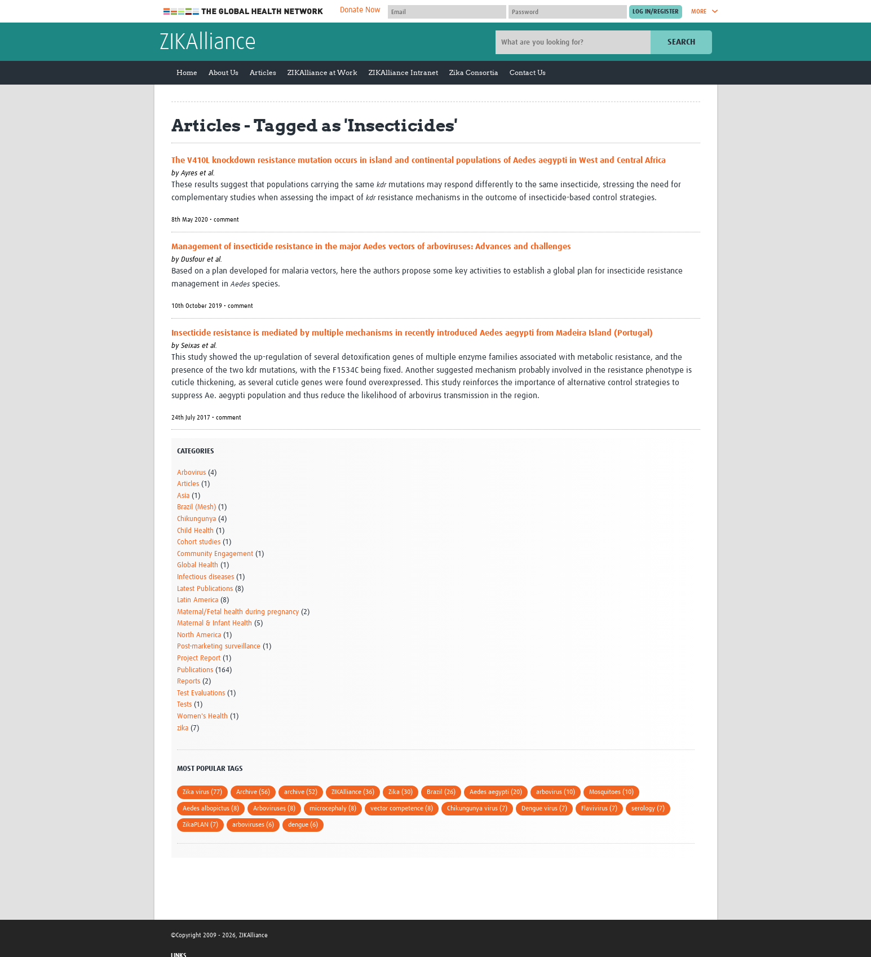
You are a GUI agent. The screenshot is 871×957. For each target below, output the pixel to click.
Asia (183, 496)
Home (186, 72)
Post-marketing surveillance (218, 646)
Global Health (197, 565)
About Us (223, 72)
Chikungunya (196, 519)
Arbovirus (191, 473)
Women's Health (202, 716)
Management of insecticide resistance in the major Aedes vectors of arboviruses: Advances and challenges (371, 246)
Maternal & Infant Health (214, 623)
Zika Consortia (473, 72)
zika (182, 728)
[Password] (568, 12)
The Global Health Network (243, 11)
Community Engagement (215, 554)
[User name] (447, 12)
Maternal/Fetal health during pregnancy (238, 612)
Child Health (195, 531)
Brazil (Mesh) (196, 507)
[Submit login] (655, 12)
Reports (188, 681)
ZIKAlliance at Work (322, 72)
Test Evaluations (201, 693)
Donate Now (360, 10)
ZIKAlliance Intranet (403, 72)
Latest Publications (205, 589)
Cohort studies (198, 542)
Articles (263, 72)
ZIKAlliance (208, 43)
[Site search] (574, 42)
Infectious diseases (205, 577)
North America (199, 635)
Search (681, 42)
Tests (184, 704)
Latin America (197, 600)
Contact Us (528, 72)
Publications (195, 670)
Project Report (198, 658)
